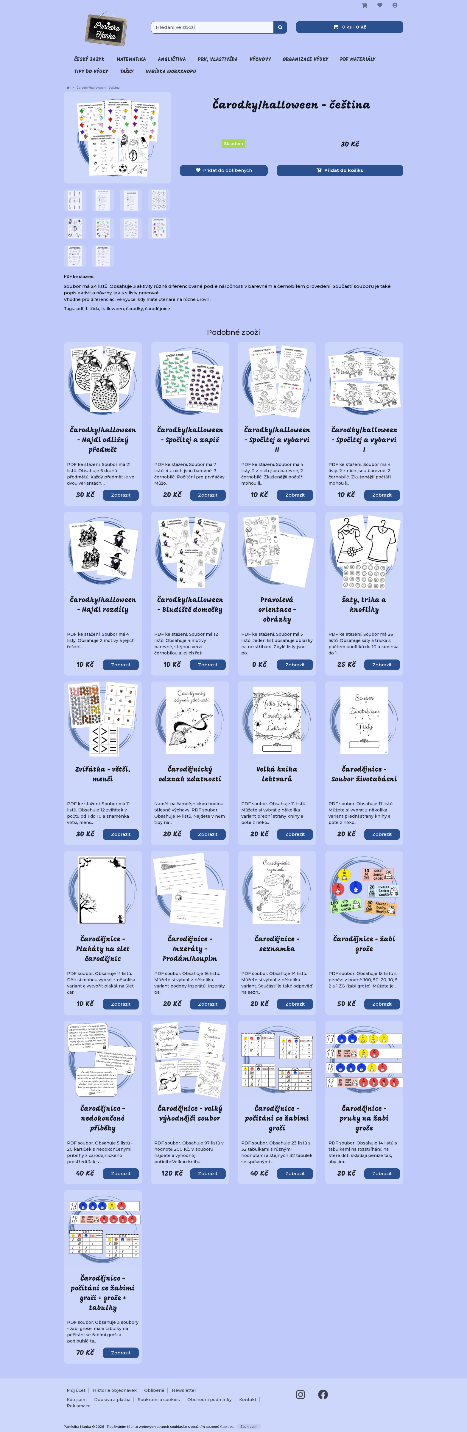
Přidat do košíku (340, 170)
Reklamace (79, 1406)
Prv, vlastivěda (218, 59)
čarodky (134, 308)
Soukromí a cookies (159, 1399)
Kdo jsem (77, 1399)
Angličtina (172, 59)
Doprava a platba (112, 1399)
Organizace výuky (305, 59)
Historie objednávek (115, 1390)
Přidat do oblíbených (224, 170)
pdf (79, 308)
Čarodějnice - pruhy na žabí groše (364, 1119)
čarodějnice (157, 308)
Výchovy (260, 59)
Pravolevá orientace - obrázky (277, 610)
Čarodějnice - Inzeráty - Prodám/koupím (190, 949)
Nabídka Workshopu (170, 71)
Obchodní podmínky (209, 1399)
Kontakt (247, 1399)
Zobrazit (120, 495)
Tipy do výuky (91, 71)
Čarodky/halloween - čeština (98, 88)
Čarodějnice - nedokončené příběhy (102, 1119)
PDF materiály (357, 59)
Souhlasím (249, 1427)
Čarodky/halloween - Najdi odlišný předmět (103, 440)
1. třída (92, 308)
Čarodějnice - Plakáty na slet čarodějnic (103, 949)
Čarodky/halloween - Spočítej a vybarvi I (364, 440)
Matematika (131, 59)
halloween (112, 308)
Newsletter (184, 1390)
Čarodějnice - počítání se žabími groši (277, 1119)
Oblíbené (154, 1390)
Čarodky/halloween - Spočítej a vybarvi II (277, 440)
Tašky (126, 71)
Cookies (227, 1427)
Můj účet (76, 1390)
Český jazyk (89, 59)
